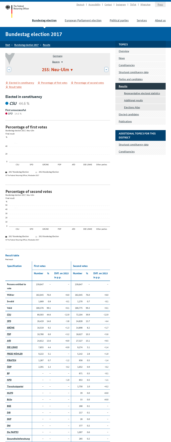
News (122, 58)
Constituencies (127, 65)
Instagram (121, 4)
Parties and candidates (131, 79)
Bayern (56, 61)
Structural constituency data (133, 72)
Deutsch (80, 4)
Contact (108, 4)
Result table (15, 87)
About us (160, 20)
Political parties (119, 20)
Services (142, 20)
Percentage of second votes (89, 82)
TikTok (133, 4)
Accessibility (94, 4)
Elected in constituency (21, 82)
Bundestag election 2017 (26, 44)
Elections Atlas (132, 107)
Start (17, 11)
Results (46, 44)
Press (160, 4)
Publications (125, 121)
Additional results (133, 100)
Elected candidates (129, 114)
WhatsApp (145, 4)
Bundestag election (44, 20)
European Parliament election (83, 20)
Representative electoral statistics (142, 93)
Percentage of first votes (54, 82)
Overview (124, 51)
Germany (57, 56)
